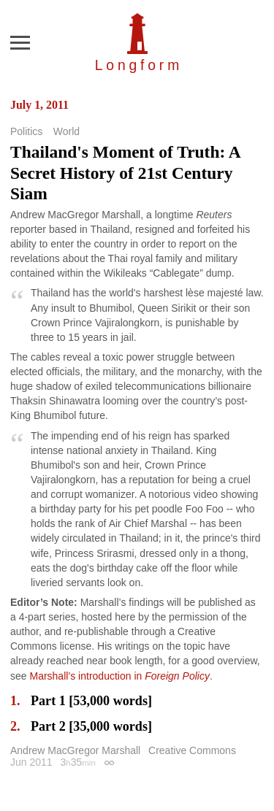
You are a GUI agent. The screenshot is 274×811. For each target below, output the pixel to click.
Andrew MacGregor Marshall (75, 750)
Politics (26, 131)
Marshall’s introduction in (119, 676)
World (66, 131)
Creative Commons (192, 750)
